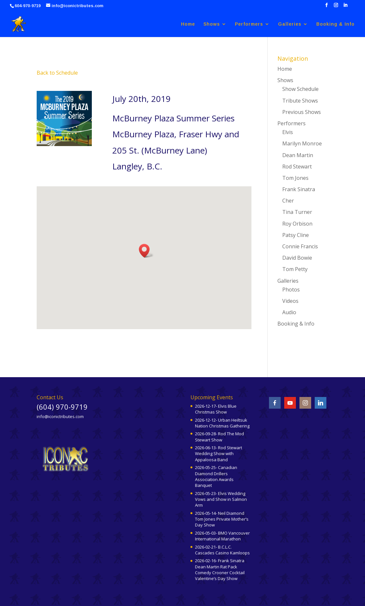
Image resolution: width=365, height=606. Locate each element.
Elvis (287, 132)
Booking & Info (335, 24)
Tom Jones (295, 177)
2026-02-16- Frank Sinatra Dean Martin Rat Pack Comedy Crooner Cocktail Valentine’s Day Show (220, 569)
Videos (290, 300)
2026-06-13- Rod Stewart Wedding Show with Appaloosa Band (218, 453)
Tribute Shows (300, 100)
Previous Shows (301, 112)
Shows (211, 24)
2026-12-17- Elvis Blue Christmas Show (216, 409)
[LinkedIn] (345, 7)
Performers (249, 24)
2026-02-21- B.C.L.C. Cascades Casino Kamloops (222, 550)
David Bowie (297, 257)
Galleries (289, 24)
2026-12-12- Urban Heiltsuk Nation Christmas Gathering (222, 423)
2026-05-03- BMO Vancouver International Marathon (222, 536)
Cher (288, 200)
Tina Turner (297, 212)
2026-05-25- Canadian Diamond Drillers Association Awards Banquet (216, 476)
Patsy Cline (295, 235)
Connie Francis (300, 246)
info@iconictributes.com (60, 416)
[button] (146, 251)
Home (188, 24)
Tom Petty (295, 269)
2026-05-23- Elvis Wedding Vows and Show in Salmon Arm (221, 499)
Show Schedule (300, 89)
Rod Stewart (297, 166)
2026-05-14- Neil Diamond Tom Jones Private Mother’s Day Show (222, 519)
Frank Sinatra (298, 189)
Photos (291, 289)
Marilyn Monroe (302, 143)
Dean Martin (297, 155)
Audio (289, 312)
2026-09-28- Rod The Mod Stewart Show (219, 436)
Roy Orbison (297, 223)
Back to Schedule (57, 72)
